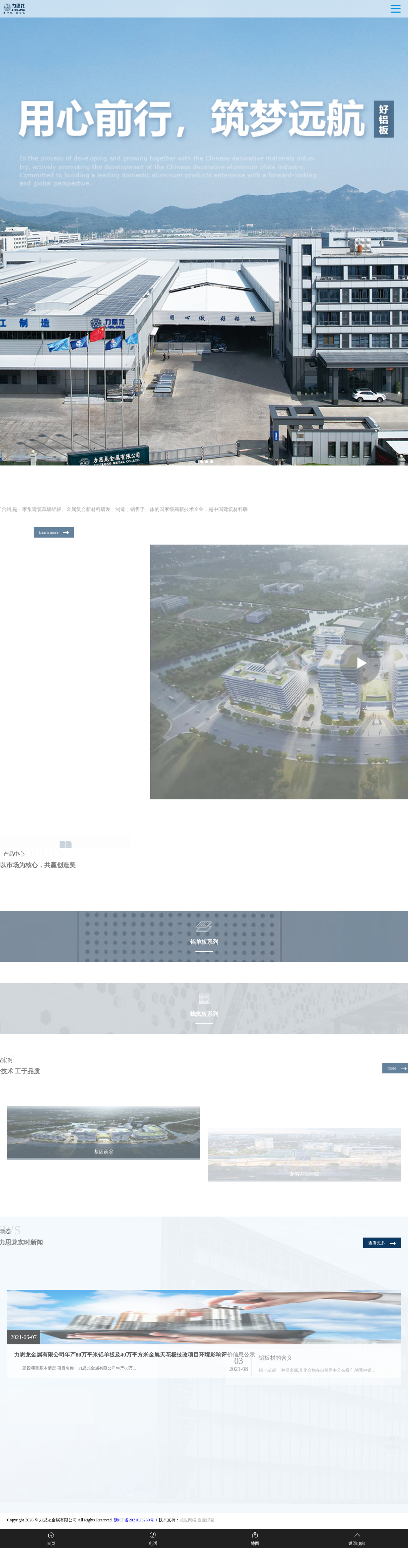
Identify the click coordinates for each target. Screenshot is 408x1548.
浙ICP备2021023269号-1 (136, 1520)
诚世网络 (188, 1520)
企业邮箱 (206, 1520)
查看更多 (382, 1243)
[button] (196, 461)
